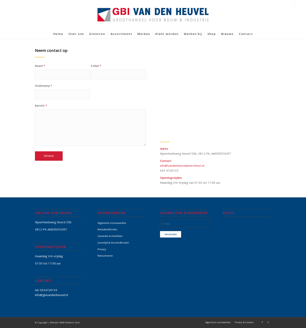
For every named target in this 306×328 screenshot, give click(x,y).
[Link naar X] (297, 3)
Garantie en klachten (110, 236)
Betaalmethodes (107, 229)
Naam (40, 66)
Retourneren (105, 255)
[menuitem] (236, 3)
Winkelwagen (269, 2)
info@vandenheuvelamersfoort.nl (182, 166)
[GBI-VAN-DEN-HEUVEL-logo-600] (153, 17)
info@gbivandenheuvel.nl (51, 295)
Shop (283, 2)
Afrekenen (252, 2)
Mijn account (236, 2)
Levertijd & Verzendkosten (113, 242)
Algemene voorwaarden (112, 223)
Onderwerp (43, 86)
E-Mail (96, 66)
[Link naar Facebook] (291, 3)
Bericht (41, 105)
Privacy (102, 249)
